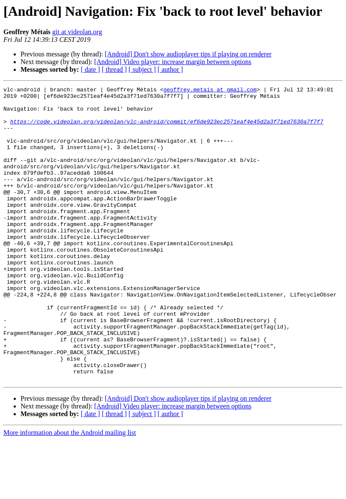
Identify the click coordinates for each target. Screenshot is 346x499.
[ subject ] (142, 69)
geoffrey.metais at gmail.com (209, 90)
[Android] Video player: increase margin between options (172, 61)
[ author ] (170, 69)
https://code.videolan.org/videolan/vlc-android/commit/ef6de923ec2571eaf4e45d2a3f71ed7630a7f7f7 (166, 129)
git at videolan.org (77, 31)
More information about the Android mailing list (69, 491)
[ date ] (90, 69)
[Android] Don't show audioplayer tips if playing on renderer (188, 54)
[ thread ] (114, 69)
